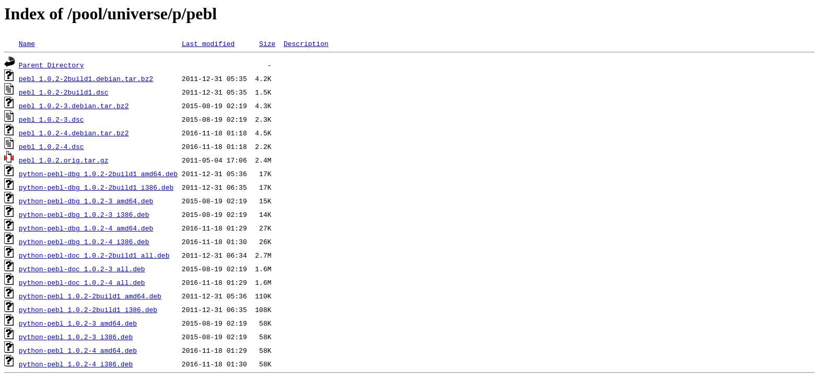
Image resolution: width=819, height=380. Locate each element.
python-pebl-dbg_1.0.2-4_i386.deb (84, 241)
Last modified (208, 43)
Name (27, 43)
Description (306, 43)
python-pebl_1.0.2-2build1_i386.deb (88, 309)
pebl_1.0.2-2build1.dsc (64, 92)
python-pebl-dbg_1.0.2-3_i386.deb (84, 214)
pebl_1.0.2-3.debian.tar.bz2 (74, 105)
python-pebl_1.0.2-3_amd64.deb (78, 323)
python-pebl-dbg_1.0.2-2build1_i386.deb (96, 187)
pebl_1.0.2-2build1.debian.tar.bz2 (86, 78)
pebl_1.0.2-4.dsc (51, 146)
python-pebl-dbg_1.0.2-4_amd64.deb (86, 228)
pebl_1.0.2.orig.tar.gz (64, 160)
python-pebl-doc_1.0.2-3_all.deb (82, 268)
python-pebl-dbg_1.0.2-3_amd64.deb (86, 200)
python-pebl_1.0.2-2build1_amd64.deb (90, 296)
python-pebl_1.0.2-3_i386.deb (76, 336)
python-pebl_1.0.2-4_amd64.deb (78, 350)
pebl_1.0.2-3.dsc (51, 119)
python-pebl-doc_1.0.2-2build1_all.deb (94, 255)
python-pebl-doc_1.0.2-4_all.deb (82, 282)
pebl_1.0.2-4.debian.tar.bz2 (74, 132)
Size (267, 43)
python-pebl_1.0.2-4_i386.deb (76, 364)
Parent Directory (51, 65)
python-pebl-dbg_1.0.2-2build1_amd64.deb (98, 173)
